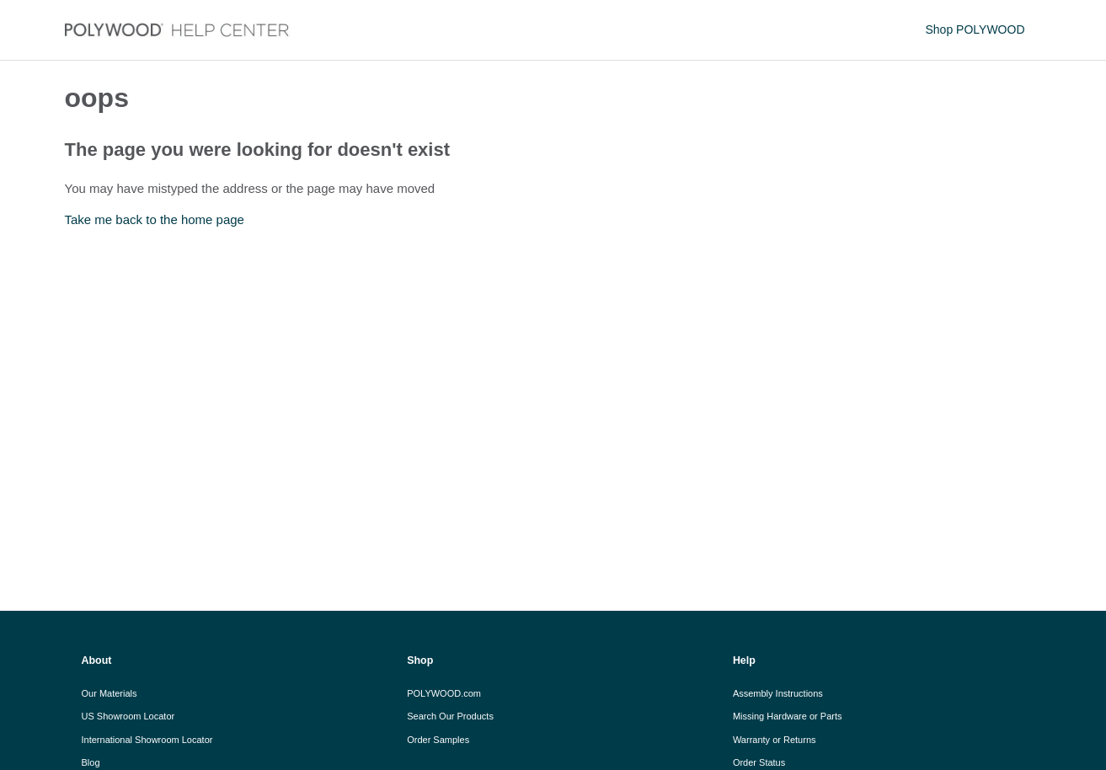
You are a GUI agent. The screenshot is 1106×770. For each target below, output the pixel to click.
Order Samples (438, 740)
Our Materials (109, 693)
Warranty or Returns (774, 740)
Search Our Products (450, 716)
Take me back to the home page (154, 219)
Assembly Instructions (778, 693)
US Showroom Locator (128, 716)
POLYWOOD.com (444, 693)
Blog (91, 762)
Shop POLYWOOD (974, 29)
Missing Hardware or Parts (787, 716)
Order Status (759, 762)
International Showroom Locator (147, 740)
